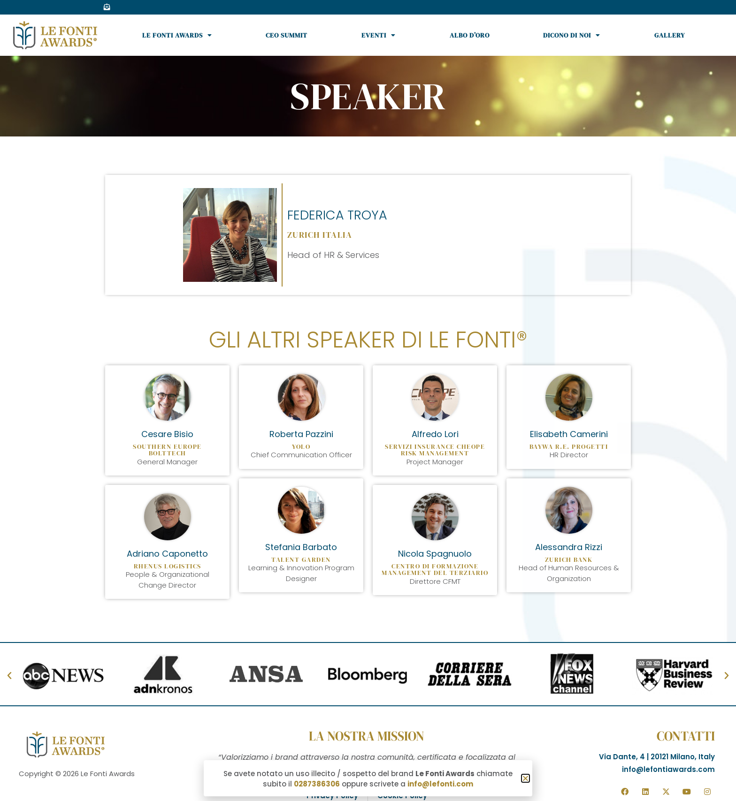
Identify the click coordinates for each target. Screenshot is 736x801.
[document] (368, 400)
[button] (525, 779)
